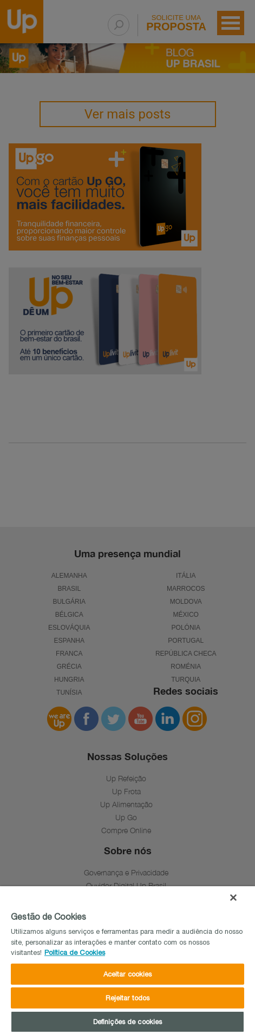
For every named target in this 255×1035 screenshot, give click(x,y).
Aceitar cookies (127, 974)
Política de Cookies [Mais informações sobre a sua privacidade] (74, 952)
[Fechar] (233, 897)
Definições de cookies (127, 1022)
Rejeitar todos (128, 998)
